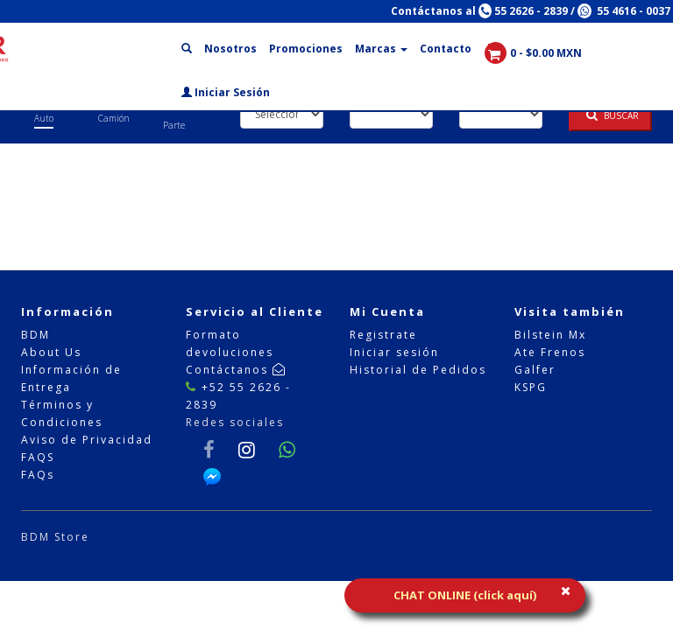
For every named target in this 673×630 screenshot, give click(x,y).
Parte (174, 125)
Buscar (612, 115)
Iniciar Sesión (225, 92)
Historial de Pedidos (418, 369)
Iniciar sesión (394, 352)
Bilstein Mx (550, 334)
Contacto (445, 48)
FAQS (37, 457)
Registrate (383, 334)
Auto (43, 118)
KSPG (530, 387)
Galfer (535, 369)
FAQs (37, 474)
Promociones (306, 48)
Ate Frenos (549, 352)
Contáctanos (236, 369)
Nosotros (230, 48)
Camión (114, 118)
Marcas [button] (381, 48)
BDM (35, 334)
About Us (51, 352)
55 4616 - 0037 (623, 11)
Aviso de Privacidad (86, 439)
